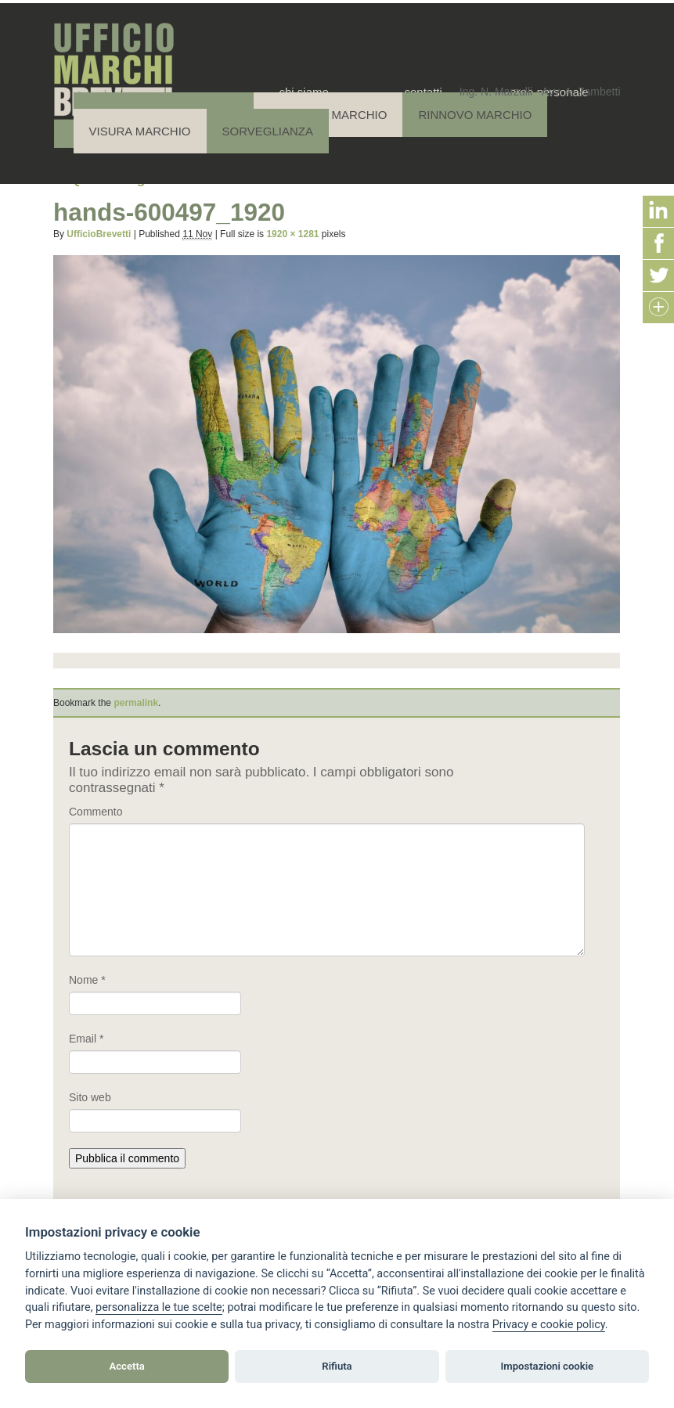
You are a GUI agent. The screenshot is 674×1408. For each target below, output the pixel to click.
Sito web (90, 1097)
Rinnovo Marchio (475, 114)
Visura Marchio (140, 131)
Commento (95, 811)
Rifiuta (336, 1366)
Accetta (127, 1366)
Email (86, 1038)
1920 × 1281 (292, 234)
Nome (87, 980)
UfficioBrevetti (99, 234)
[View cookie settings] (159, 1308)
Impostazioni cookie (547, 1366)
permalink (136, 702)
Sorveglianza (267, 131)
